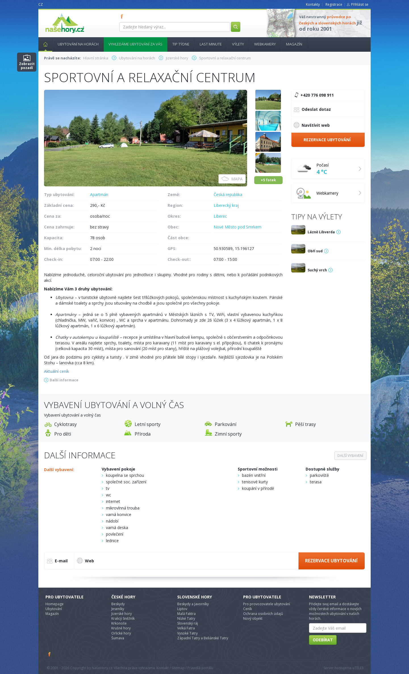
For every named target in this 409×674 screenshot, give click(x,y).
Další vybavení (350, 455)
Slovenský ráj (187, 623)
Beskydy (118, 604)
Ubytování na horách (78, 44)
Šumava (117, 638)
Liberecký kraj (226, 205)
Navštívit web (312, 125)
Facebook (49, 654)
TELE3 (359, 667)
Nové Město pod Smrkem (237, 227)
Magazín (294, 44)
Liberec (220, 216)
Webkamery (265, 44)
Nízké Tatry (186, 618)
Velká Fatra (186, 628)
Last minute (211, 44)
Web (85, 560)
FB (123, 16)
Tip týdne (180, 44)
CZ (40, 4)
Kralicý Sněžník (123, 618)
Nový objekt (252, 618)
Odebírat (323, 639)
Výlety (238, 44)
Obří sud (315, 251)
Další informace (64, 380)
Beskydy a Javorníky (193, 604)
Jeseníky (117, 608)
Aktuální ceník (56, 371)
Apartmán (99, 194)
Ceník (247, 608)
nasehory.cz (54, 13)
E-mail (57, 561)
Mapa (232, 179)
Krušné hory (121, 628)
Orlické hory (121, 633)
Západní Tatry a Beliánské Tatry (202, 638)
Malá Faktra (186, 613)
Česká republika (228, 194)
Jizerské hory (121, 613)
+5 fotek (268, 180)
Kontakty (313, 4)
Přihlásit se (359, 4)
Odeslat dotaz (312, 110)
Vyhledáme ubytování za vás (135, 44)
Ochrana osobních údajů (263, 613)
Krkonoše (119, 623)
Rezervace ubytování (327, 139)
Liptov (182, 608)
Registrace (333, 4)
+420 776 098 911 (313, 95)
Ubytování (53, 608)
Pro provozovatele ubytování (266, 604)
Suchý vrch (317, 270)
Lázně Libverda (321, 232)
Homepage (54, 604)
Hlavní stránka (43, 44)
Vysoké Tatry (187, 633)
